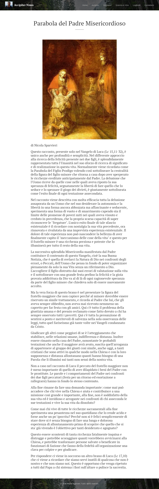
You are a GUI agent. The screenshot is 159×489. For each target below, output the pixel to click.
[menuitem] (82, 5)
